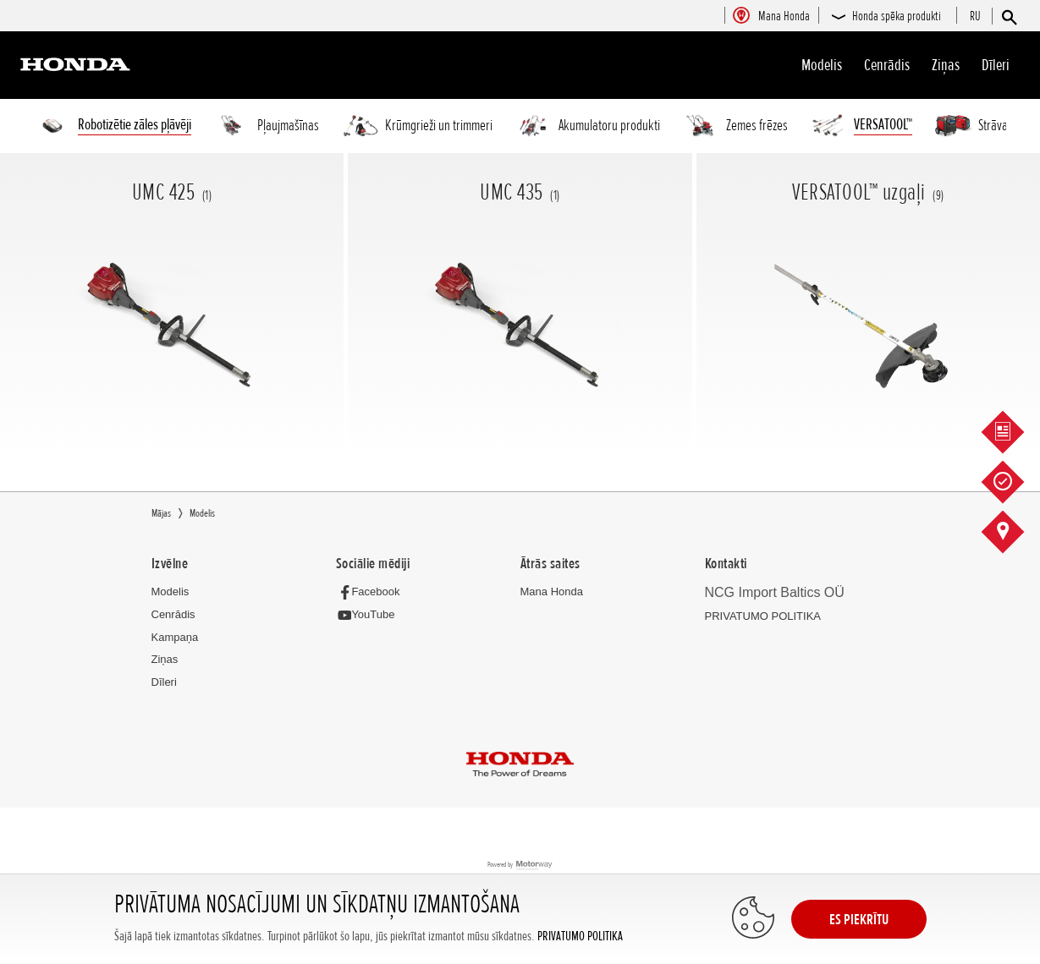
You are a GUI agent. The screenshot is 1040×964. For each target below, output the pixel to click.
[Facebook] (373, 592)
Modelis (821, 65)
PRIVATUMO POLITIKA (580, 936)
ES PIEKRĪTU (859, 919)
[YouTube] (370, 616)
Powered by (520, 866)
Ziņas (946, 65)
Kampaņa (175, 638)
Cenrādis (887, 65)
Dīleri (996, 65)
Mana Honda (551, 592)
